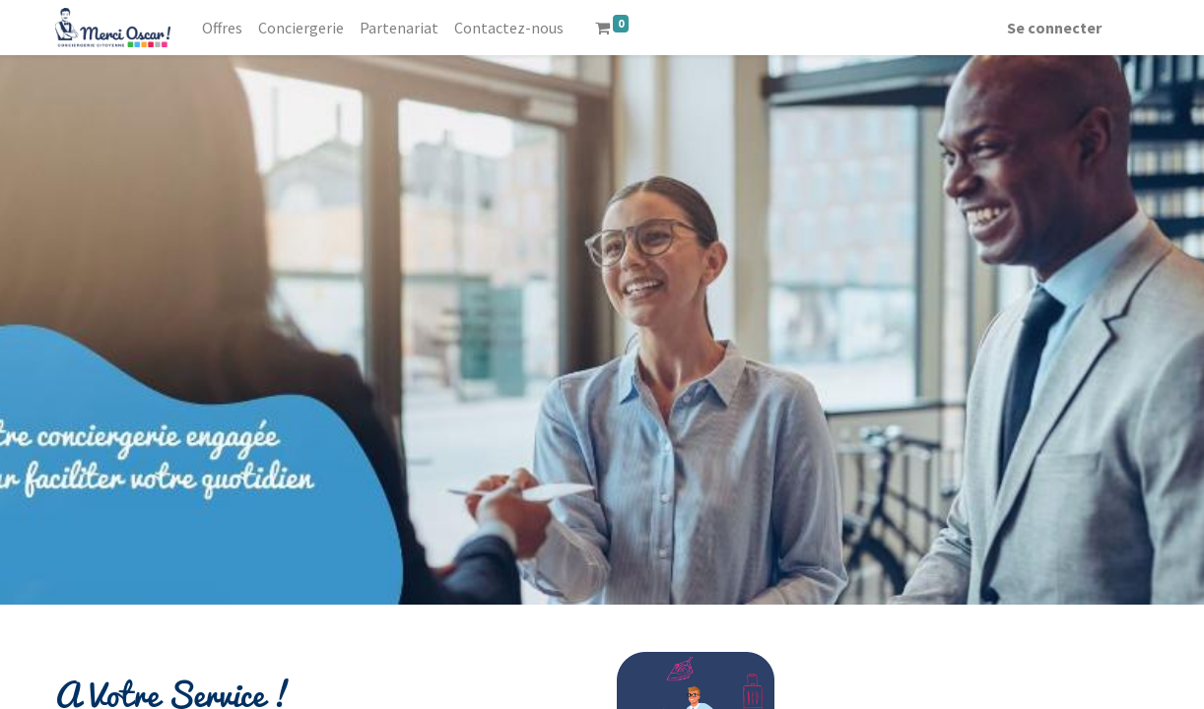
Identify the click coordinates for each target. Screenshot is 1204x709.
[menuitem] (222, 27)
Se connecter (1054, 27)
